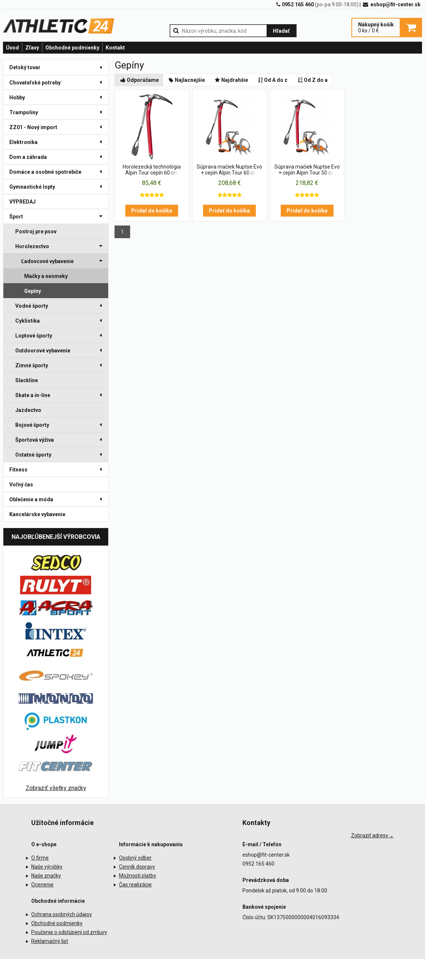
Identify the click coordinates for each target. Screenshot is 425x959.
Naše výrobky (46, 867)
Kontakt (115, 48)
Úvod (12, 48)
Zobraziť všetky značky (56, 788)
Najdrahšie (231, 80)
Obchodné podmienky (72, 48)
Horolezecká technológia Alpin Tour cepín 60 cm (152, 170)
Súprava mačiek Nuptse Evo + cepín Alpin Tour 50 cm (307, 170)
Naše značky (46, 876)
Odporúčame (139, 80)
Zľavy (32, 48)
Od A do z (272, 80)
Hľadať (281, 31)
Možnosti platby (137, 876)
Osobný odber (135, 858)
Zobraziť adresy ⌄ (372, 835)
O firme (40, 858)
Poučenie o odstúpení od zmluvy (69, 932)
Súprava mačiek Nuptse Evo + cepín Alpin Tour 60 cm (229, 170)
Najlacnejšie (186, 80)
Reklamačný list (49, 941)
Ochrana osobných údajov (61, 914)
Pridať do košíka (151, 211)
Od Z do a (312, 80)
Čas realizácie (135, 885)
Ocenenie (42, 885)
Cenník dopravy (137, 867)
